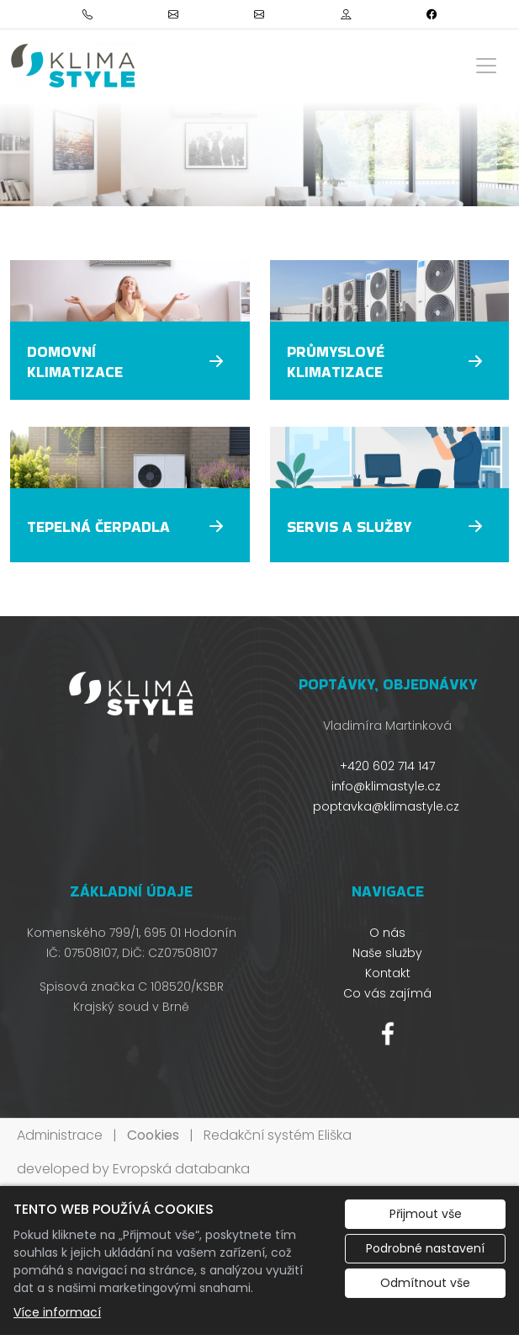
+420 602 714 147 (387, 766)
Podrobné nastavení (425, 1248)
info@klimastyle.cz (386, 786)
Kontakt (387, 973)
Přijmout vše (425, 1213)
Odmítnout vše (425, 1282)
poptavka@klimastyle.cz (386, 806)
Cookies (153, 1135)
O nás (387, 932)
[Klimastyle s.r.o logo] (73, 65)
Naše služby (387, 952)
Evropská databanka (181, 1168)
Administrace (60, 1135)
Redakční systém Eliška (278, 1135)
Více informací (57, 1312)
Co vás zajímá (387, 993)
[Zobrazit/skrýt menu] (486, 66)
